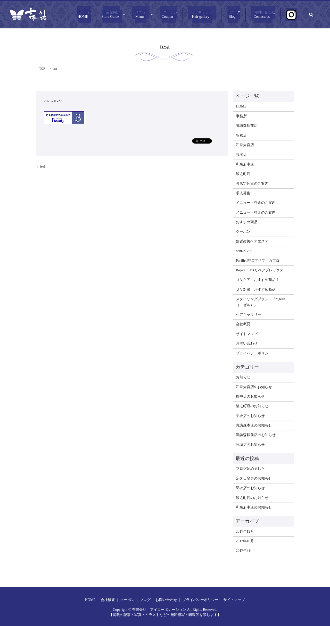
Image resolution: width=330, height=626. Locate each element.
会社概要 (243, 324)
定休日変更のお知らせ (254, 478)
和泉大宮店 (245, 145)
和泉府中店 (245, 164)
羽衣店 (241, 135)
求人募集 (243, 193)
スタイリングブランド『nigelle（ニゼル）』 (260, 302)
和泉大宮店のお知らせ (254, 387)
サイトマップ (247, 334)
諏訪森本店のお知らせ (254, 425)
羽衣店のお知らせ (250, 416)
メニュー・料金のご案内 (256, 203)
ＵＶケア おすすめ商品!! (257, 280)
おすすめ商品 (247, 222)
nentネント (244, 251)
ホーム (108, 15)
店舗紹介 (132, 15)
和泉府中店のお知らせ (254, 507)
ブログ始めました (250, 469)
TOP (42, 68)
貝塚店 (241, 154)
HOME (241, 106)
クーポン (184, 15)
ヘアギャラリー (214, 15)
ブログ (243, 15)
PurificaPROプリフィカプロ (258, 261)
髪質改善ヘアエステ (252, 241)
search (311, 15)
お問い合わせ (270, 15)
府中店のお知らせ (250, 396)
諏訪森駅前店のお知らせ (256, 435)
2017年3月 (244, 551)
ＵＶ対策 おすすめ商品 (256, 289)
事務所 (241, 116)
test (42, 166)
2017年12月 (245, 531)
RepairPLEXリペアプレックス (259, 270)
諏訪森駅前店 (247, 126)
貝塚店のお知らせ (250, 445)
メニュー (159, 15)
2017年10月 (245, 541)
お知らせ (243, 377)
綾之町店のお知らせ (252, 406)
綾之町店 (243, 174)
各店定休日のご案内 (252, 184)
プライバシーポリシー (254, 353)
